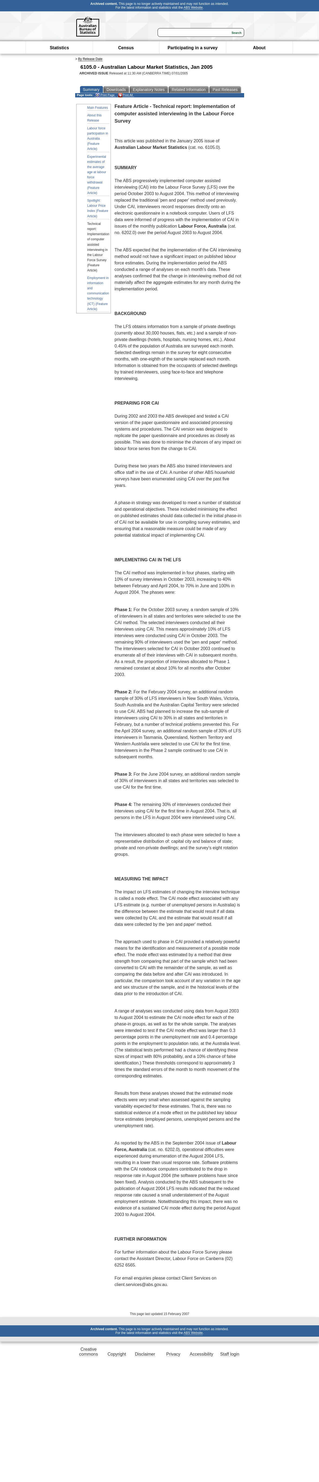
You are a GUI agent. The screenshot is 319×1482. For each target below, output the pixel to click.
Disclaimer (145, 1354)
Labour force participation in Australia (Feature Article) (97, 138)
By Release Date (90, 59)
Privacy (173, 1354)
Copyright (117, 1354)
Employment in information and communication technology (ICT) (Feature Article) (98, 293)
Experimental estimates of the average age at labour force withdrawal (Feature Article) (96, 175)
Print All (125, 95)
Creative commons (88, 1351)
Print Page (105, 95)
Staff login (229, 1354)
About (259, 47)
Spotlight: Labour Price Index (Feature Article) (97, 208)
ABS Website (193, 7)
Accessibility (201, 1354)
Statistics (59, 47)
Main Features (97, 108)
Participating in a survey (193, 47)
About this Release (94, 117)
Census (126, 47)
